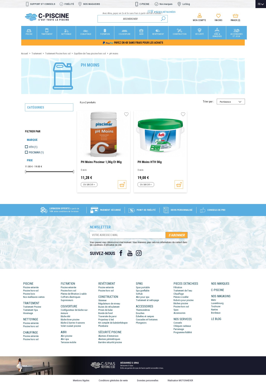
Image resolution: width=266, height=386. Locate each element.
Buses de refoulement (109, 306)
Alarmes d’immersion (108, 335)
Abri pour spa (142, 297)
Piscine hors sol (31, 326)
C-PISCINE (144, 4)
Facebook (121, 253)
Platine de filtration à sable (73, 293)
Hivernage (28, 313)
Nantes (214, 309)
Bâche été (65, 316)
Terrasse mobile (68, 342)
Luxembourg (217, 303)
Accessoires (179, 313)
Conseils (178, 322)
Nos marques (166, 4)
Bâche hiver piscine (70, 319)
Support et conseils (42, 4)
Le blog (186, 4)
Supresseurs (67, 300)
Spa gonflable (142, 290)
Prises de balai (105, 310)
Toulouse (215, 306)
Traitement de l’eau (183, 290)
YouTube (130, 253)
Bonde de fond (105, 313)
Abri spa (65, 339)
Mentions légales (81, 380)
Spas (176, 309)
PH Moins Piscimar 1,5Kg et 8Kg (101, 162)
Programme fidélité (183, 332)
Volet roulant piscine (71, 326)
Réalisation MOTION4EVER (180, 380)
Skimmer (102, 300)
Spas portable (143, 287)
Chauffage (179, 293)
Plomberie (103, 326)
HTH (33, 147)
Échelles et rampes (145, 316)
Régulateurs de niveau (109, 303)
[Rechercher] (133, 19)
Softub (139, 293)
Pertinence (232, 102)
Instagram (139, 253)
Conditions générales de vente (113, 380)
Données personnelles (147, 380)
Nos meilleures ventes (34, 297)
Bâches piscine (181, 303)
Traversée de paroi (107, 316)
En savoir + (89, 184)
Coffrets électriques (70, 297)
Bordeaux (216, 312)
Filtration (178, 287)
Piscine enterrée (31, 287)
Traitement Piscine (32, 306)
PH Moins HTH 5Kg (150, 162)
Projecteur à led (106, 319)
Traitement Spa (30, 310)
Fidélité (69, 4)
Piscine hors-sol (31, 290)
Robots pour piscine (183, 300)
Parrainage (179, 329)
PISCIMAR (36, 152)
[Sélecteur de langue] (261, 4)
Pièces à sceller (181, 297)
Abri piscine (66, 335)
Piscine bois (29, 293)
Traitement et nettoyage (147, 300)
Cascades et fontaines (147, 319)
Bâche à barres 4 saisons (73, 322)
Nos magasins (91, 4)
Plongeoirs (141, 322)
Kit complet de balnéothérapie (112, 322)
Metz (213, 300)
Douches (140, 313)
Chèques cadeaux (182, 326)
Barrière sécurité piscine (110, 342)
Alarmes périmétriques (109, 339)
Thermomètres (143, 310)
